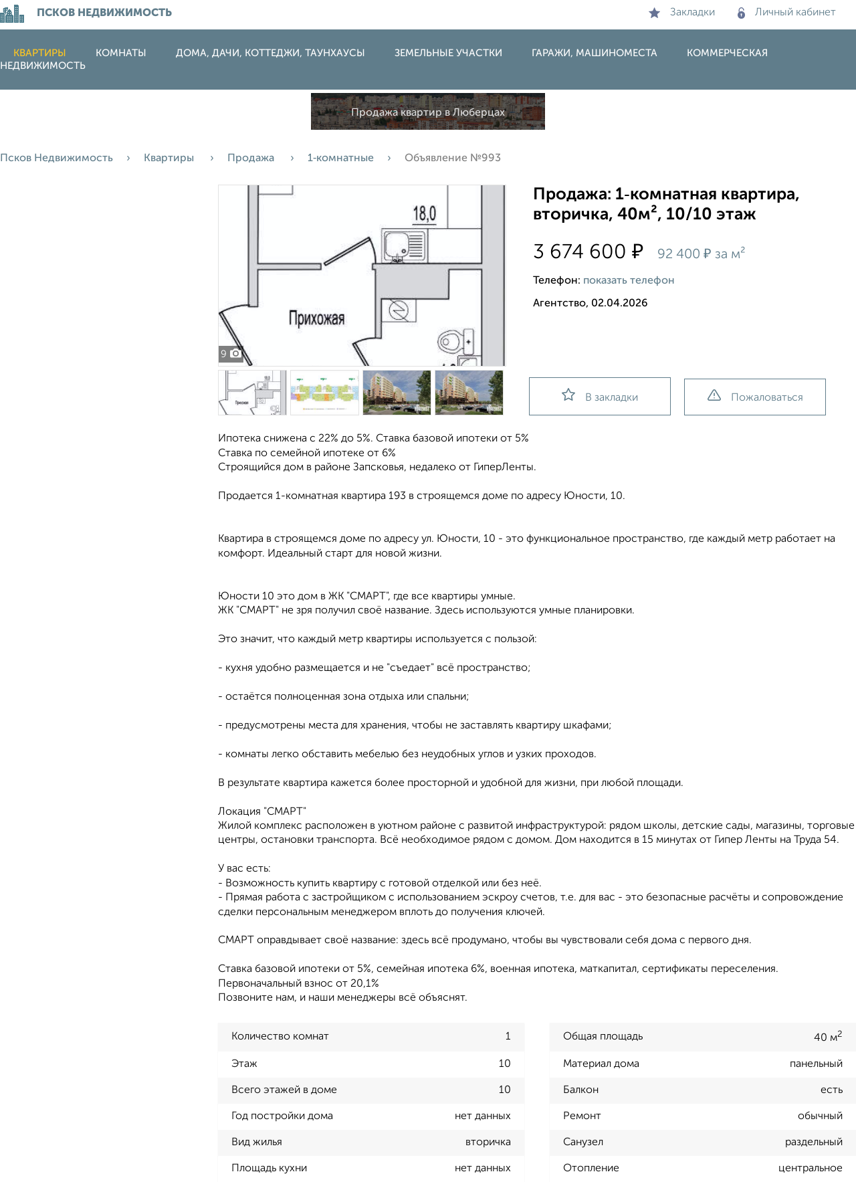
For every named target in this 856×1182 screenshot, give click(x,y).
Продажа (252, 158)
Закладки (682, 12)
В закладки (600, 395)
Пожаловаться (755, 396)
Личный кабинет (787, 12)
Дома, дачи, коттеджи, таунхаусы (270, 53)
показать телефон (629, 281)
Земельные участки (448, 53)
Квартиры (39, 53)
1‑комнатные (341, 158)
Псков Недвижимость (56, 158)
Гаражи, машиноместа (594, 53)
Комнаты (121, 53)
